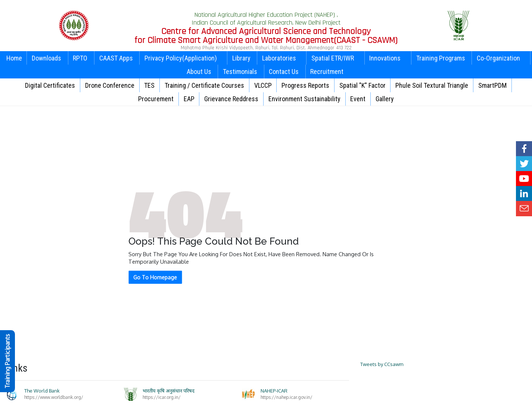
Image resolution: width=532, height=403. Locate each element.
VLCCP (263, 85)
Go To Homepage (155, 277)
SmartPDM (492, 85)
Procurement (156, 99)
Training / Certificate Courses (204, 85)
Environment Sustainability (304, 99)
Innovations (387, 58)
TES (149, 85)
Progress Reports (305, 85)
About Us (199, 71)
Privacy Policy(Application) (183, 58)
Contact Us (284, 71)
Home (14, 58)
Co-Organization (501, 58)
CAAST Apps (116, 58)
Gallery (385, 99)
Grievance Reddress (231, 99)
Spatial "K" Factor (362, 85)
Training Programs (440, 58)
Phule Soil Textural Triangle (431, 85)
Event (357, 99)
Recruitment (326, 71)
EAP (189, 99)
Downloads (46, 58)
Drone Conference (109, 85)
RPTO (80, 58)
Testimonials (240, 71)
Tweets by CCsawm (381, 364)
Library (241, 58)
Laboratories (282, 58)
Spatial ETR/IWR (335, 58)
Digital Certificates (50, 85)
